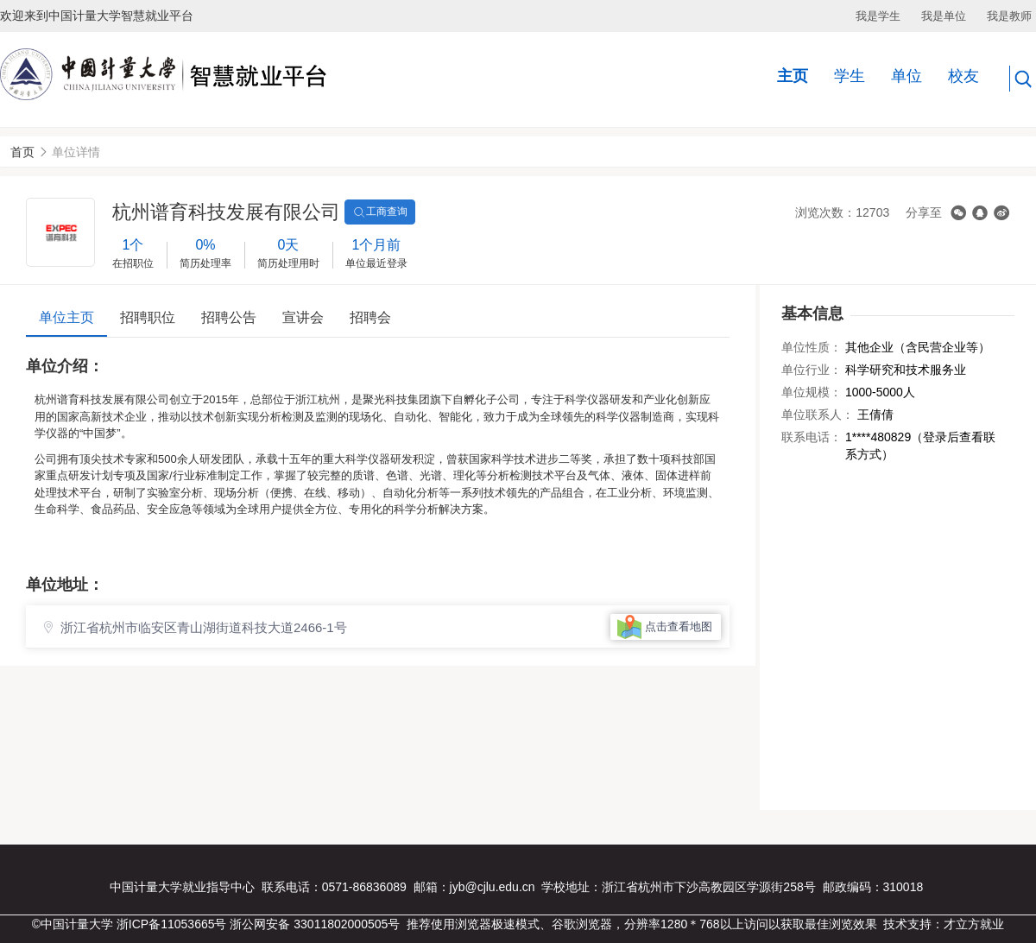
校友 (963, 76)
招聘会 (370, 317)
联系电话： (811, 437)
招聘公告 (228, 317)
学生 (849, 76)
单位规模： (811, 392)
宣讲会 (303, 317)
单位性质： (811, 347)
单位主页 (66, 317)
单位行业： (811, 370)
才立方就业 (974, 924)
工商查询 (379, 212)
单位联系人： (817, 414)
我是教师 (1009, 15)
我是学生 (878, 15)
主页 (792, 76)
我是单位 (943, 15)
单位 (906, 76)
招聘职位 (147, 317)
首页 (22, 152)
